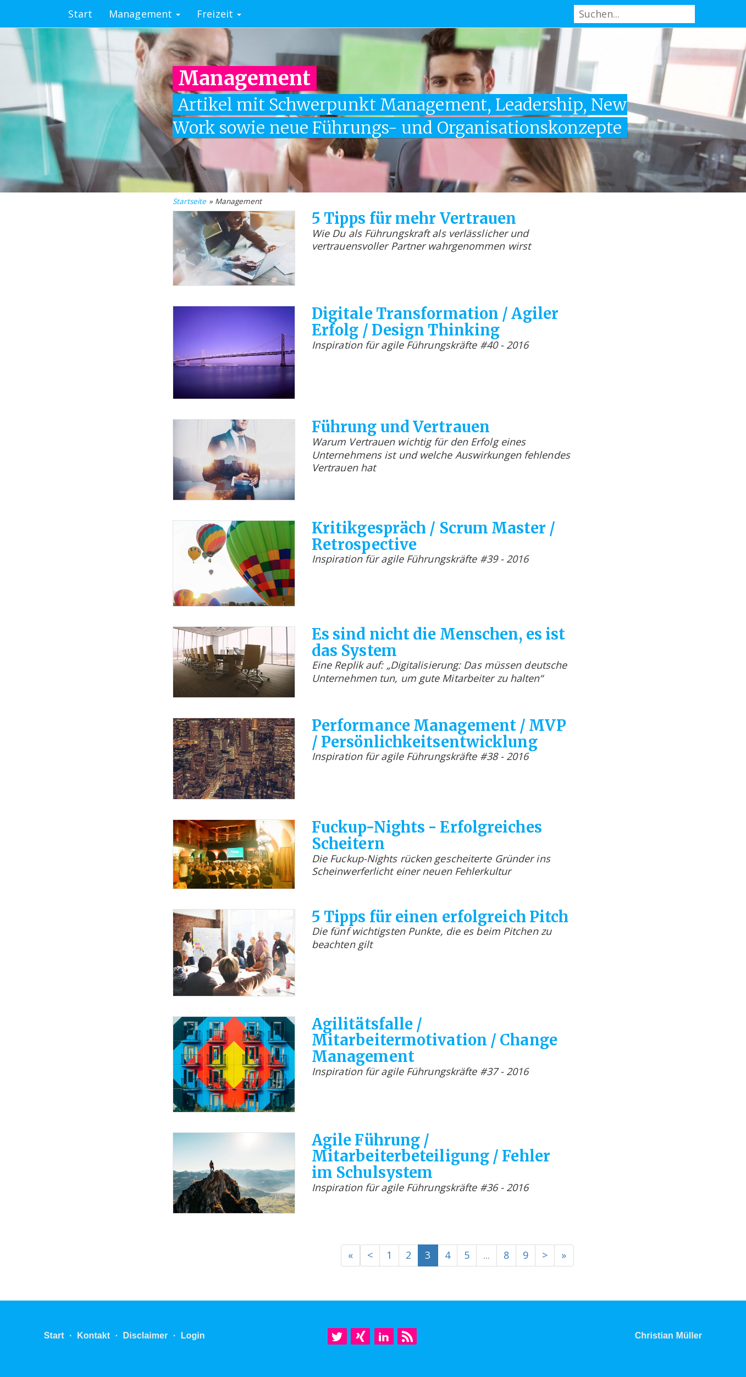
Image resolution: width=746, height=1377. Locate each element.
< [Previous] (370, 1255)
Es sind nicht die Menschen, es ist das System (438, 642)
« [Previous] (350, 1255)
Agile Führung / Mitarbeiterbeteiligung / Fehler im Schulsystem (431, 1156)
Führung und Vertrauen (401, 426)
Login (193, 1335)
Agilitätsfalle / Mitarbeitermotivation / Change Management (434, 1040)
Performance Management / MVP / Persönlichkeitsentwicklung (439, 733)
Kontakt (93, 1335)
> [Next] (545, 1255)
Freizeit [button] (219, 13)
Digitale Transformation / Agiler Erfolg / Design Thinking (435, 321)
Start (80, 13)
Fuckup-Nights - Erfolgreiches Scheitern (427, 835)
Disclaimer (145, 1335)
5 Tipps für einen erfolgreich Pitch (440, 916)
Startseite (190, 201)
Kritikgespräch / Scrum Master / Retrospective (433, 536)
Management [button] (144, 13)
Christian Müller (669, 1335)
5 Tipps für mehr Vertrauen (414, 218)
